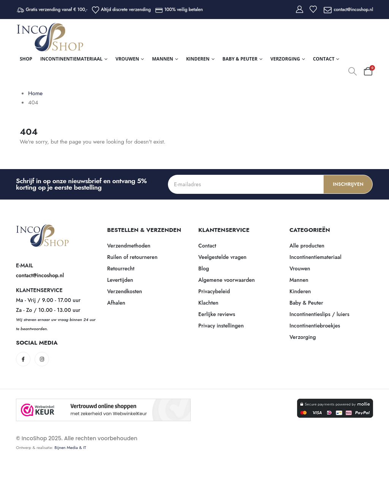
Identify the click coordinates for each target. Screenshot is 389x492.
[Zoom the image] (42, 228)
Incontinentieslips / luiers (319, 314)
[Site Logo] (50, 37)
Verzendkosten (124, 291)
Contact (324, 59)
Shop (26, 59)
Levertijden (120, 280)
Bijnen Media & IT (70, 447)
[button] (352, 71)
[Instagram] (42, 359)
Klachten (208, 303)
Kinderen (198, 59)
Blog (203, 268)
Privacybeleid (214, 291)
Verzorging (285, 59)
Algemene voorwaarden (226, 280)
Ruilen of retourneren (132, 257)
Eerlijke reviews (216, 314)
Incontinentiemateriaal (71, 59)
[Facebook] (23, 359)
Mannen (162, 59)
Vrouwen (127, 59)
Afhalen (116, 303)
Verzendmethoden (128, 245)
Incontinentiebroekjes (314, 325)
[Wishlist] (313, 9)
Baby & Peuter (240, 59)
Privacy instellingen (221, 325)
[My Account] (299, 9)
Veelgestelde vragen (222, 257)
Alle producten (306, 245)
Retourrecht (120, 268)
